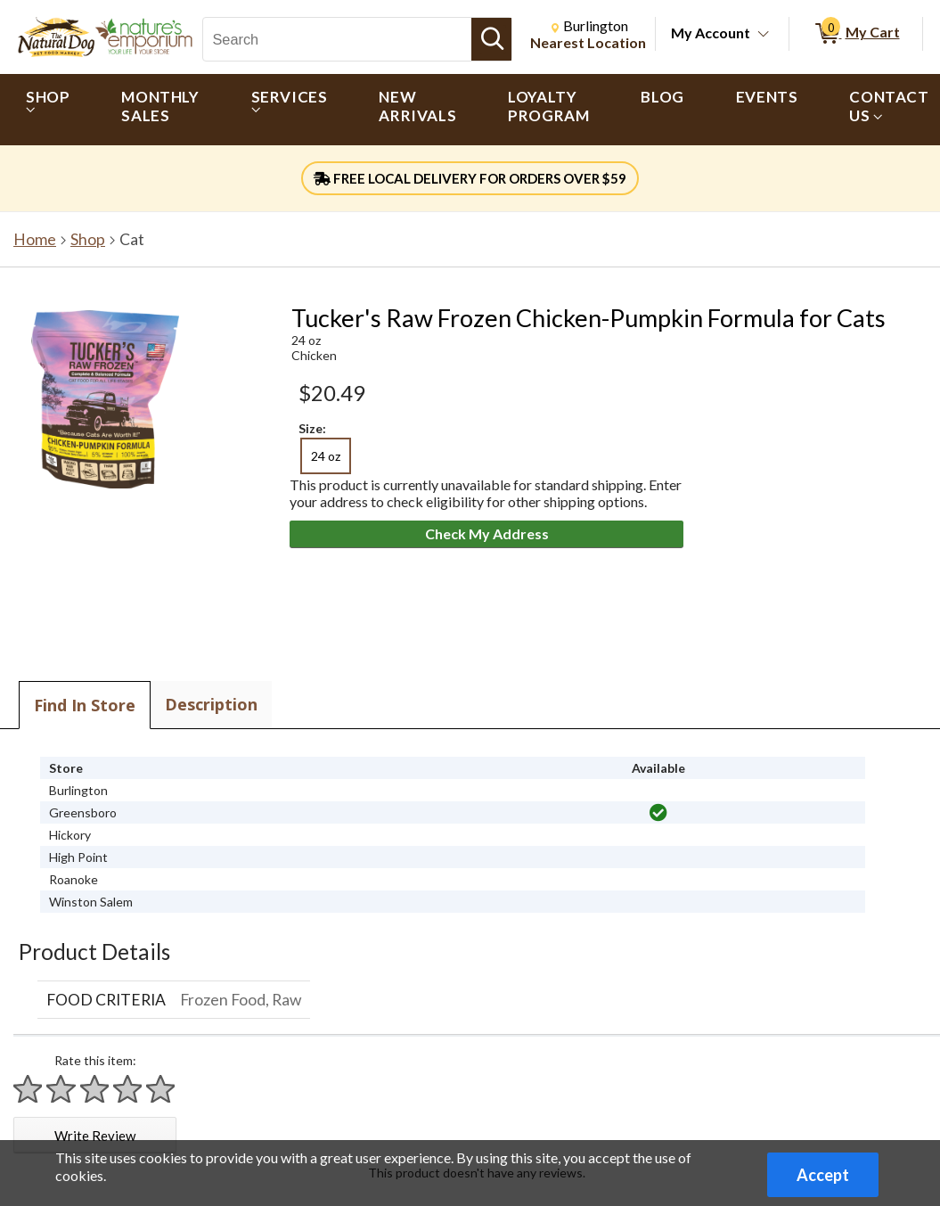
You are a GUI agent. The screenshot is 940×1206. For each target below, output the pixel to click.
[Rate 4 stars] (128, 1089)
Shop (87, 239)
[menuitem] (47, 109)
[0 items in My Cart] (855, 34)
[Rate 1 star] (28, 1089)
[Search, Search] (337, 39)
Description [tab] (211, 704)
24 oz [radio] (325, 456)
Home (34, 239)
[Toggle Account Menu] (763, 34)
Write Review (94, 1136)
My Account (710, 32)
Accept (823, 1175)
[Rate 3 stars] (95, 1089)
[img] (658, 813)
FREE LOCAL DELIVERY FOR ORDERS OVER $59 (470, 178)
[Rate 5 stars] (161, 1089)
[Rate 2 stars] (61, 1089)
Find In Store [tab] (84, 705)
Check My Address (487, 533)
